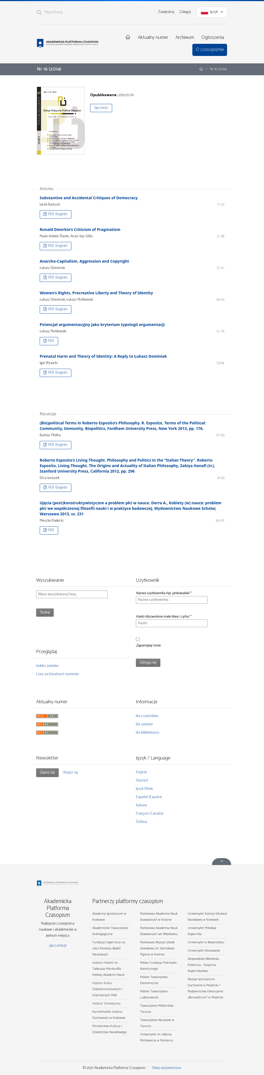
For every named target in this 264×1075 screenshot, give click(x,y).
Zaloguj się (148, 663)
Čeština (141, 822)
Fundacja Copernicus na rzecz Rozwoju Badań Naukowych (108, 948)
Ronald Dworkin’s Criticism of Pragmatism (80, 229)
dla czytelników (147, 716)
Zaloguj (185, 12)
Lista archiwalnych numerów (57, 674)
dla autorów (144, 724)
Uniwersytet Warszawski (204, 950)
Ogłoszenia (212, 37)
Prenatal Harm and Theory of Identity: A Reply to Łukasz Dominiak (103, 356)
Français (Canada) (149, 813)
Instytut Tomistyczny (106, 1003)
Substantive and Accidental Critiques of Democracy (89, 197)
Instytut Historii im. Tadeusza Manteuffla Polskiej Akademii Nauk (108, 968)
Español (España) (149, 797)
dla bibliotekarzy (147, 732)
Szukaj (45, 612)
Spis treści (101, 108)
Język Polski (144, 789)
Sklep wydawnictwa (166, 1068)
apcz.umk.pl (57, 945)
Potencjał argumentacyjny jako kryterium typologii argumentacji (102, 324)
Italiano (141, 805)
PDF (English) (57, 214)
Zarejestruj (166, 12)
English (141, 772)
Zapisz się (47, 772)
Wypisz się (70, 772)
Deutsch (142, 780)
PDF (50, 341)
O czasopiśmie (210, 49)
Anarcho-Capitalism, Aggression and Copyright (84, 261)
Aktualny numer (153, 37)
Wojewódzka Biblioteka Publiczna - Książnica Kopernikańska (203, 965)
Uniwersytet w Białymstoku (206, 942)
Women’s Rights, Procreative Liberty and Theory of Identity (96, 292)
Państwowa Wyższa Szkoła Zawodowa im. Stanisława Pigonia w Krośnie (157, 948)
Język (212, 12)
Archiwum (185, 37)
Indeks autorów (47, 666)
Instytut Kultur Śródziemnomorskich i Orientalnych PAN (107, 989)
